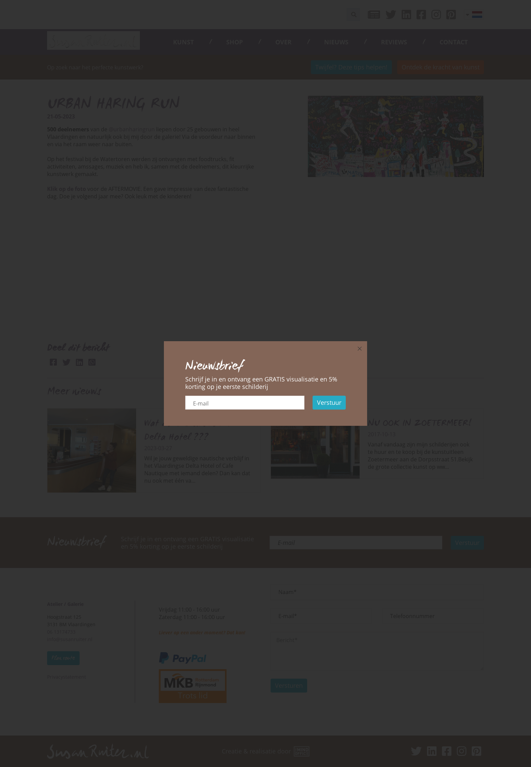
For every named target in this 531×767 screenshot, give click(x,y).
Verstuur (329, 402)
